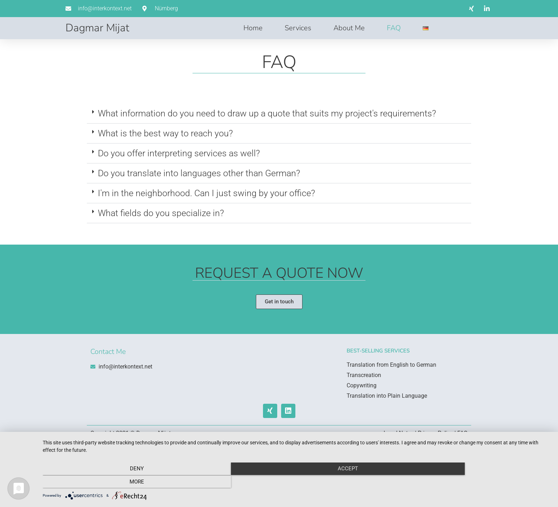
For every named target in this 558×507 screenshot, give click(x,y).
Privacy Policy (435, 433)
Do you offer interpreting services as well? (179, 153)
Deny (119, 482)
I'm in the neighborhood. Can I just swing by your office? (206, 193)
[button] (279, 114)
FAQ (394, 28)
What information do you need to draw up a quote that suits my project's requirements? (267, 113)
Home (253, 28)
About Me (349, 28)
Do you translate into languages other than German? (199, 173)
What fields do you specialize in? (161, 213)
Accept (296, 482)
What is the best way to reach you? (165, 133)
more (474, 482)
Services (298, 28)
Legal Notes (399, 433)
